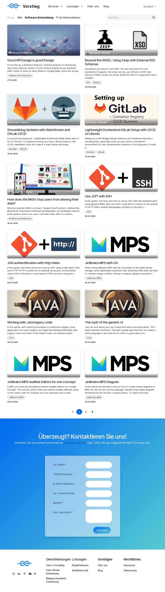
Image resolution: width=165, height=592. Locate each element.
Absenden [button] (102, 530)
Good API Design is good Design (30, 60)
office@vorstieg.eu (75, 442)
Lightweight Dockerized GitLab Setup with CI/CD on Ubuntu (120, 132)
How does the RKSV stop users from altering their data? (43, 201)
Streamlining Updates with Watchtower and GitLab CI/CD (38, 132)
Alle (19, 17)
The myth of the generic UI (104, 322)
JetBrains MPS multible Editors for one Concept (41, 382)
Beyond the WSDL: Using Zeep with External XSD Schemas (120, 62)
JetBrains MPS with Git (101, 263)
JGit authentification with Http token (33, 263)
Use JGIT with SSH (98, 196)
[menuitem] (55, 6)
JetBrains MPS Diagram (102, 382)
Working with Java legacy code (29, 322)
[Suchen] (154, 17)
